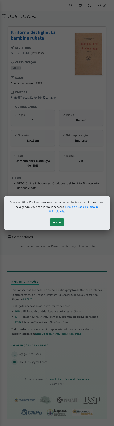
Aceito (57, 222)
